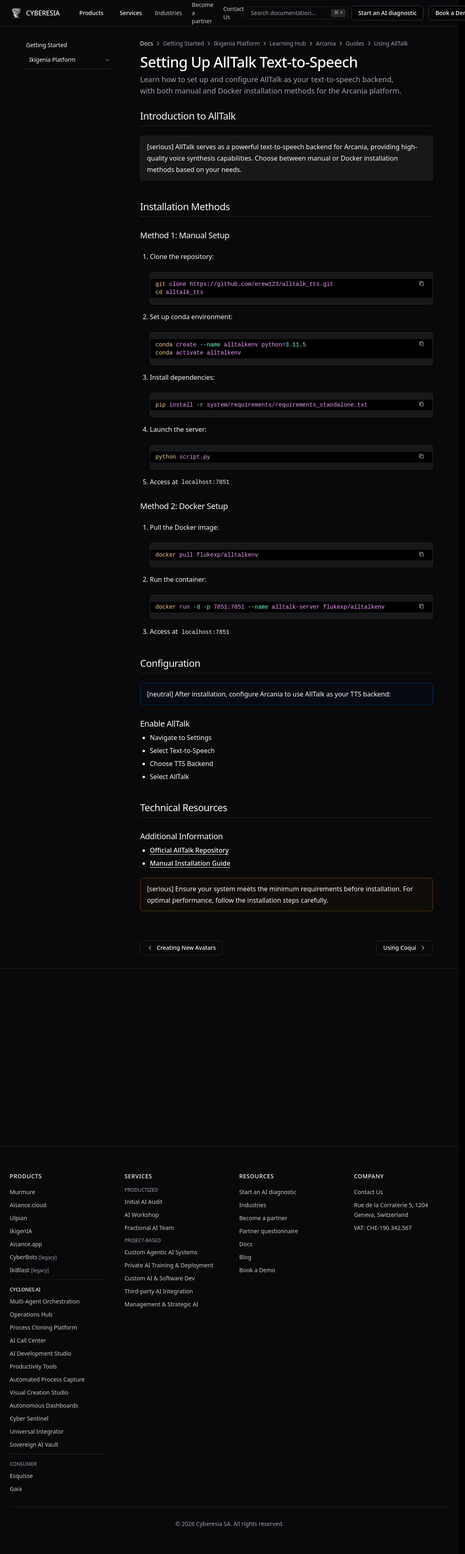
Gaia (16, 1489)
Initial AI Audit (143, 1202)
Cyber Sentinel (29, 1418)
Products (91, 13)
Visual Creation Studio (39, 1392)
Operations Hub (31, 1314)
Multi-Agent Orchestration (45, 1301)
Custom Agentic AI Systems (161, 1252)
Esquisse (21, 1476)
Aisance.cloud (28, 1205)
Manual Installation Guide (190, 863)
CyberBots (33, 1257)
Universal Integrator (37, 1431)
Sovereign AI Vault (34, 1444)
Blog (245, 1257)
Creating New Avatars (181, 947)
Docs (146, 43)
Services (131, 13)
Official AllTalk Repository (189, 850)
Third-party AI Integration (159, 1291)
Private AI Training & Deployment (169, 1265)
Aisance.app (26, 1244)
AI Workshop (142, 1215)
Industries (168, 13)
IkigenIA (21, 1231)
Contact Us (233, 13)
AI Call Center (28, 1340)
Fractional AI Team (149, 1228)
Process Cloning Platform (43, 1327)
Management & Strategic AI (161, 1304)
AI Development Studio (40, 1353)
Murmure (22, 1192)
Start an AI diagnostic (387, 13)
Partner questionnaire (268, 1231)
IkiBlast (29, 1270)
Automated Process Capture (47, 1379)
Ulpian (18, 1218)
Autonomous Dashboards (44, 1405)
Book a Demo (257, 1270)
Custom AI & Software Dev (160, 1278)
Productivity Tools (33, 1366)
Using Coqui (404, 947)
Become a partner (202, 13)
